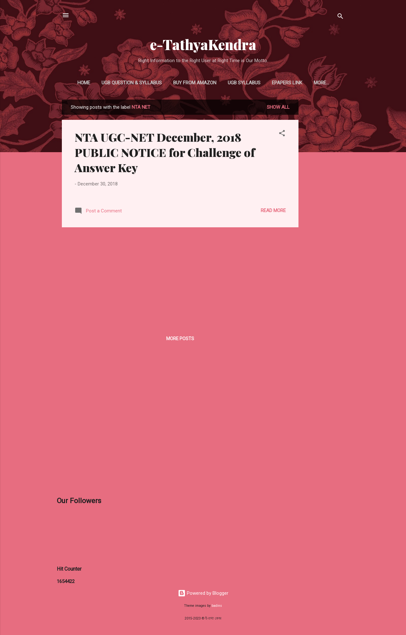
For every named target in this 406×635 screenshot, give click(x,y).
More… (321, 83)
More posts (180, 338)
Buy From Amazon (194, 83)
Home (83, 83)
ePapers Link (287, 83)
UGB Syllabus (244, 83)
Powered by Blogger (203, 593)
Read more (273, 210)
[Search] (340, 17)
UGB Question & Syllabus (132, 83)
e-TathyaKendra (203, 44)
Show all (278, 107)
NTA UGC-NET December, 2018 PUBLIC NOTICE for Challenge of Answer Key (165, 152)
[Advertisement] (324, 195)
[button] (282, 134)
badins (217, 606)
